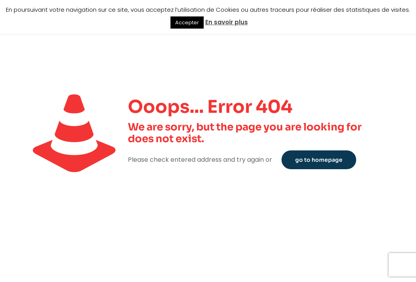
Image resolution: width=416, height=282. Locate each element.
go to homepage (318, 159)
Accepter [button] (187, 22)
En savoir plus (226, 22)
